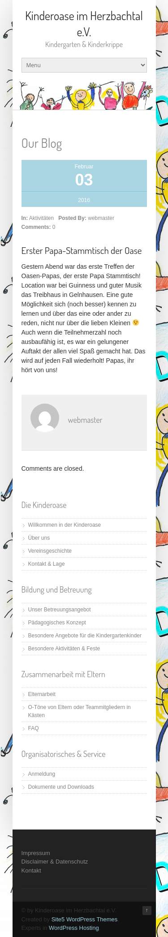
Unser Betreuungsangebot (59, 609)
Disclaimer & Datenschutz (55, 861)
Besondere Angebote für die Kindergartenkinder (85, 635)
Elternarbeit (42, 694)
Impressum (36, 853)
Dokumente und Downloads (61, 787)
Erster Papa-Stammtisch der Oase (82, 250)
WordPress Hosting (74, 927)
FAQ (33, 728)
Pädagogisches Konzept (57, 622)
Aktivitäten (41, 218)
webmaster (101, 218)
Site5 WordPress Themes (85, 919)
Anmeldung (42, 774)
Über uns (39, 538)
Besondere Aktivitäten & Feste (64, 648)
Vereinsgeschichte (50, 551)
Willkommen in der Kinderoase (64, 525)
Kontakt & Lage (46, 564)
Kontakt (31, 870)
